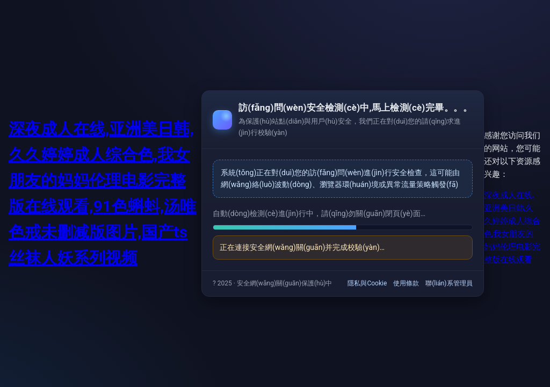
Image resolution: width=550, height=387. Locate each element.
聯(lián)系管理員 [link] (448, 283)
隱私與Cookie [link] (367, 283)
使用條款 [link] (406, 283)
